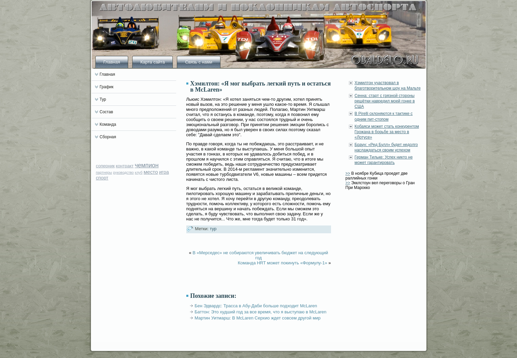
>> (348, 173)
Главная (111, 62)
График (107, 87)
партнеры (104, 172)
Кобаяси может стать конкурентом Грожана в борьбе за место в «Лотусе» (387, 132)
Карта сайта (152, 62)
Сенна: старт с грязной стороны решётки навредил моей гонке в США (385, 101)
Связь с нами (198, 62)
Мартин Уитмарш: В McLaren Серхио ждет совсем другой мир (258, 317)
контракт (125, 165)
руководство (123, 172)
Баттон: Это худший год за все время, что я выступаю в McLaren (261, 311)
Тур (103, 99)
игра (164, 172)
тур (213, 228)
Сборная (108, 137)
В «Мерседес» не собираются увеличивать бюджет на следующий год (260, 255)
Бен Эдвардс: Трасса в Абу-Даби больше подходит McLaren (256, 305)
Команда (108, 124)
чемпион (147, 165)
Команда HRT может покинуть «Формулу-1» (282, 262)
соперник (105, 165)
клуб (139, 172)
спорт (102, 178)
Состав (106, 112)
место (151, 172)
